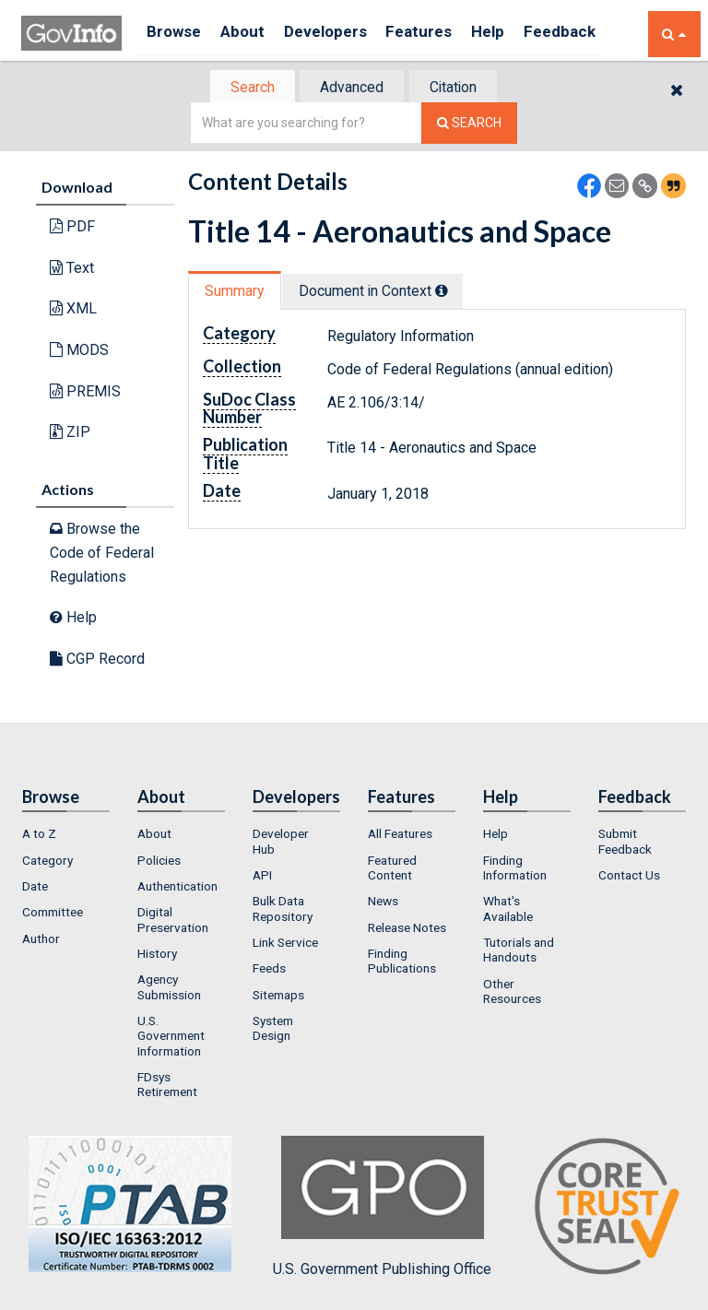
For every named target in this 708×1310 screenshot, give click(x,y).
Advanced (351, 88)
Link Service (285, 944)
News (383, 902)
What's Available (508, 910)
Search (243, 88)
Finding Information (515, 869)
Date (35, 887)
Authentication (177, 887)
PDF (72, 228)
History (157, 955)
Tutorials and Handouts (518, 951)
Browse (176, 33)
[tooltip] (451, 292)
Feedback (594, 33)
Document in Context (383, 292)
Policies (159, 862)
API (262, 876)
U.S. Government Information (171, 1037)
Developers (341, 33)
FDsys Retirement (167, 1086)
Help (516, 33)
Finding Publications (402, 962)
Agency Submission (169, 988)
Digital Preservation (172, 921)
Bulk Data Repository (283, 910)
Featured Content (392, 869)
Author (41, 940)
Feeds (269, 969)
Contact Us (629, 876)
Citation (460, 88)
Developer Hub (281, 842)
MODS (79, 351)
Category (47, 862)
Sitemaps (278, 995)
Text (72, 269)
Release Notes (407, 929)
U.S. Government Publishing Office (382, 1208)
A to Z (39, 835)
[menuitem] (66, 835)
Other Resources (512, 992)
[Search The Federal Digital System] (469, 125)
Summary (237, 292)
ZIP (70, 434)
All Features (400, 835)
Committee (52, 913)
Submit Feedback (625, 842)
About (251, 33)
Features (441, 33)
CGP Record (97, 660)
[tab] (244, 88)
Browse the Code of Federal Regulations (102, 554)
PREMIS (85, 392)
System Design (273, 1029)
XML (73, 310)
